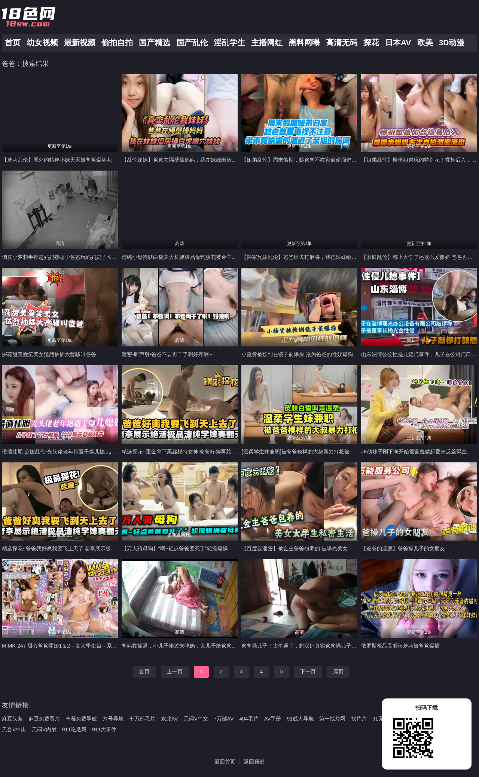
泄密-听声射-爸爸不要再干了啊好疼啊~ (167, 354)
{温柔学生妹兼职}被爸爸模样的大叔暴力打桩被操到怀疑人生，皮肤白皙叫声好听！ (337, 452)
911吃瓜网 (74, 729)
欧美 (425, 42)
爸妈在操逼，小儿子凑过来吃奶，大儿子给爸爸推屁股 (184, 646)
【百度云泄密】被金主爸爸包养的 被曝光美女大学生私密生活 (312, 548)
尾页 (338, 671)
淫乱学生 (229, 42)
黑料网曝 (304, 42)
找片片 (359, 719)
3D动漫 (452, 42)
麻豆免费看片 (44, 719)
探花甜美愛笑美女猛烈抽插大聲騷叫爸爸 (49, 354)
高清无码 (341, 42)
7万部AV (224, 719)
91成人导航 (300, 719)
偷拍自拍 (117, 42)
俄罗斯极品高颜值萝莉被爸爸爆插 (400, 646)
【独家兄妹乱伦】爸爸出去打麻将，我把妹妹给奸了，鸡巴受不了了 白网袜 (328, 257)
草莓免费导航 (81, 719)
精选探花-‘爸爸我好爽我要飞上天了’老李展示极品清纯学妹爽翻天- (78, 548)
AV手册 (272, 719)
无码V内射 (44, 729)
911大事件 (104, 729)
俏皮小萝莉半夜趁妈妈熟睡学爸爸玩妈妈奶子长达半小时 (67, 257)
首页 (13, 42)
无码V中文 (196, 719)
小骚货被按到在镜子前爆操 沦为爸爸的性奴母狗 (297, 354)
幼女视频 (42, 42)
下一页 (308, 671)
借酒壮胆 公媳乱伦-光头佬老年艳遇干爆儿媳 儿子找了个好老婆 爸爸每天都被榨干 (96, 452)
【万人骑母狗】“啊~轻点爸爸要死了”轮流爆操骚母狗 (183, 548)
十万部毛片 (142, 719)
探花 (371, 42)
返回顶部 (254, 762)
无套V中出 (14, 729)
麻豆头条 (12, 719)
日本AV (398, 42)
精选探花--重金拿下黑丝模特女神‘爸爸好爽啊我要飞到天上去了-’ (196, 452)
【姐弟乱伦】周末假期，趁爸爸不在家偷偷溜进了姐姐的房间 (312, 160)
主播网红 (267, 42)
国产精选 (154, 42)
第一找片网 (332, 719)
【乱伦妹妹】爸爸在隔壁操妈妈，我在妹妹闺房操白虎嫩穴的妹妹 (198, 160)
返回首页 (224, 762)
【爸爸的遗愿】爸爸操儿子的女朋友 (403, 548)
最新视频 (79, 42)
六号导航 (113, 719)
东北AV (169, 719)
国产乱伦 (192, 42)
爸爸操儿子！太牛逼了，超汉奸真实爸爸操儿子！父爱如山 (309, 646)
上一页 (175, 671)
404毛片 (248, 719)
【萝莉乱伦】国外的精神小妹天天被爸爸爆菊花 (57, 160)
